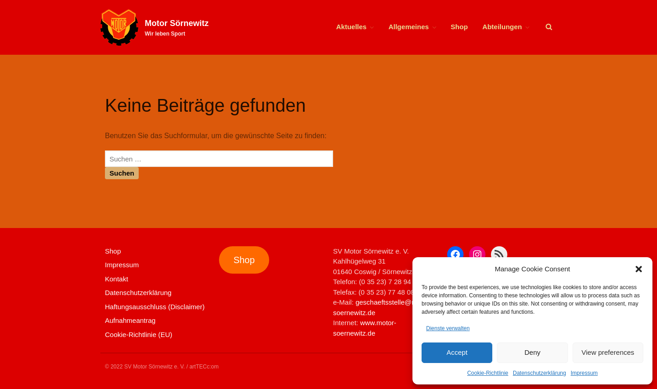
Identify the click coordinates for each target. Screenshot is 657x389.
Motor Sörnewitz (177, 23)
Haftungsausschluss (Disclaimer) (154, 307)
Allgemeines (408, 27)
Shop (459, 27)
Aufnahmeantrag (130, 320)
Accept (457, 352)
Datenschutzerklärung (539, 373)
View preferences (608, 352)
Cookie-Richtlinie (487, 373)
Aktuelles (351, 27)
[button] (638, 269)
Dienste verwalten (447, 328)
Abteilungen (502, 27)
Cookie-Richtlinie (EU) (138, 334)
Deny (532, 352)
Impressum (584, 373)
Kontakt (116, 279)
